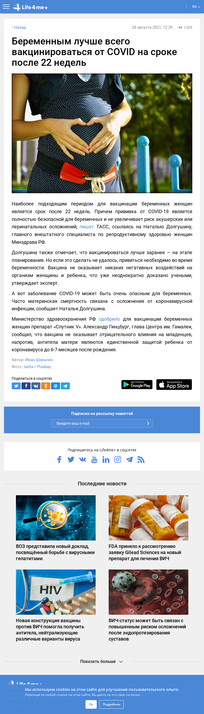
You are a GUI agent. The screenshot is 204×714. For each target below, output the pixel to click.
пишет (87, 226)
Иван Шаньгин (39, 359)
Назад (18, 27)
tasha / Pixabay (37, 366)
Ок (91, 704)
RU (196, 6)
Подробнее (111, 704)
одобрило (109, 319)
